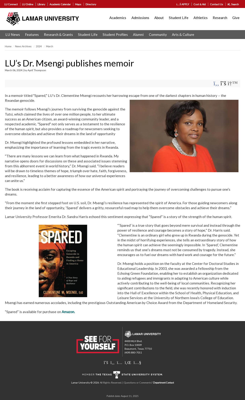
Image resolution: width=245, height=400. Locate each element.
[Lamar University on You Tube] (137, 362)
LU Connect (11, 4)
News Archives (23, 46)
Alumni (138, 34)
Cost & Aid (199, 4)
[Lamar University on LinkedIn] (128, 362)
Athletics (200, 18)
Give (236, 18)
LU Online (27, 4)
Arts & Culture (183, 34)
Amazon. (68, 312)
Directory (91, 4)
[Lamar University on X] (106, 362)
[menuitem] (12, 34)
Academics (117, 18)
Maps (78, 4)
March (49, 46)
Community (158, 34)
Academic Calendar (60, 4)
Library (41, 4)
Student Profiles (115, 34)
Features (32, 34)
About (159, 18)
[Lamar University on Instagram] (119, 362)
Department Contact (163, 382)
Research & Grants (58, 34)
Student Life (178, 18)
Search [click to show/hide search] (233, 4)
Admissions (140, 18)
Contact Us (216, 4)
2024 (39, 46)
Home (8, 46)
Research (220, 18)
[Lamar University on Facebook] (112, 362)
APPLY (182, 4)
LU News (12, 34)
